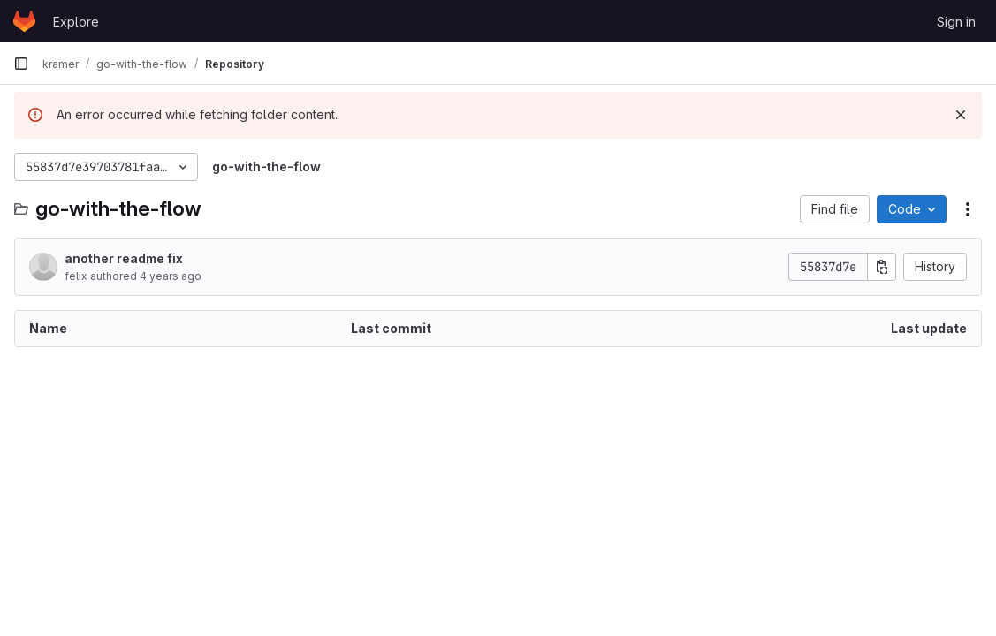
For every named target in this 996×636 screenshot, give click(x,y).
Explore (76, 21)
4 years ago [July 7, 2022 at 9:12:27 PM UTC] (170, 276)
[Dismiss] (960, 114)
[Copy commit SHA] (882, 267)
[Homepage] (24, 21)
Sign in (956, 21)
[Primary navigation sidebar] (21, 63)
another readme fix (124, 258)
